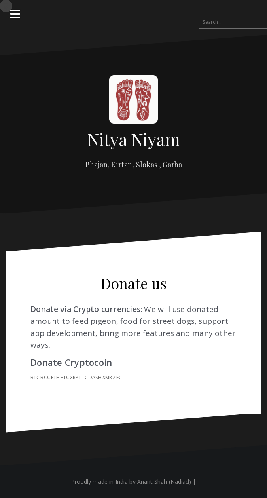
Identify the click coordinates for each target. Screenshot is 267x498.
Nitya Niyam (133, 139)
